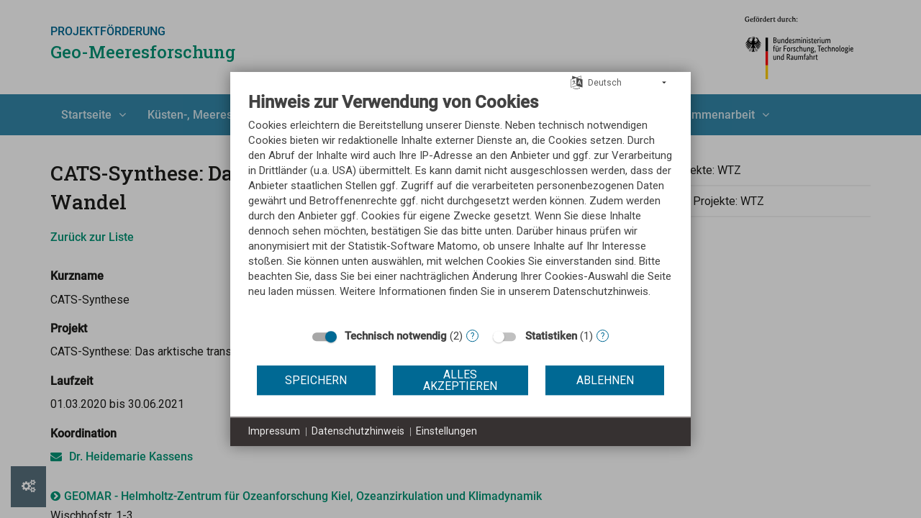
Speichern (316, 380)
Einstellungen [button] (446, 431)
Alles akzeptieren (460, 380)
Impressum (274, 431)
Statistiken (551, 336)
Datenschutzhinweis (358, 431)
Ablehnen (605, 380)
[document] (460, 206)
